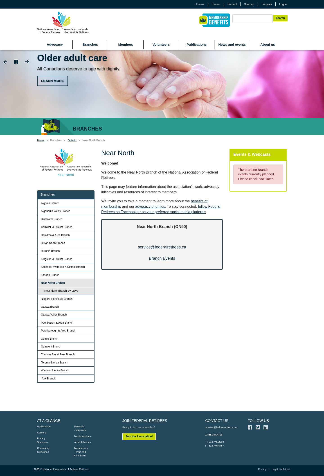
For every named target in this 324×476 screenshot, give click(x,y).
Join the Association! (139, 436)
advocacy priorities (150, 206)
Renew (216, 4)
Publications (197, 44)
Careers (41, 432)
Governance (44, 426)
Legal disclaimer (281, 469)
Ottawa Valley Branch (54, 314)
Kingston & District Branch (56, 259)
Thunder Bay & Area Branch (57, 354)
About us (267, 44)
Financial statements (80, 428)
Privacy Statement (42, 440)
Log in (283, 4)
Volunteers (161, 44)
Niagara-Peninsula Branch (56, 298)
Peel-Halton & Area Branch (57, 322)
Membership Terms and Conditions (81, 452)
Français (266, 4)
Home (40, 140)
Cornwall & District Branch (56, 227)
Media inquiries (82, 436)
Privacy (262, 469)
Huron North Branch (53, 243)
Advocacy (55, 44)
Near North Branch (53, 282)
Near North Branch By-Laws (61, 290)
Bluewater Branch (51, 219)
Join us (200, 4)
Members (125, 44)
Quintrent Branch (51, 346)
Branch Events (162, 258)
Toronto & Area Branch (54, 362)
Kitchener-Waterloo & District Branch (63, 266)
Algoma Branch (50, 203)
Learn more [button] (52, 81)
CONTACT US (216, 421)
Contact (232, 4)
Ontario (72, 140)
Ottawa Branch (50, 306)
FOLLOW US (258, 421)
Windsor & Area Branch (55, 370)
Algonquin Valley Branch (55, 211)
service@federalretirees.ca (162, 247)
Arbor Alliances (82, 442)
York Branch (48, 378)
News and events (232, 44)
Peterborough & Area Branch (58, 330)
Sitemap (249, 4)
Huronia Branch (50, 251)
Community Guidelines (43, 450)
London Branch (50, 275)
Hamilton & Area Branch (55, 235)
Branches (90, 44)
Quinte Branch (49, 338)
